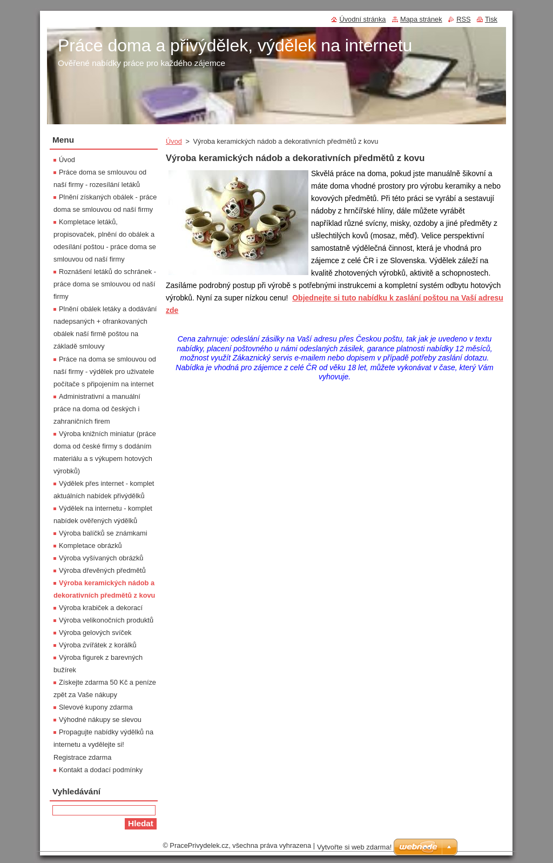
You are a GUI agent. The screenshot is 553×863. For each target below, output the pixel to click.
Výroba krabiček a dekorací (101, 608)
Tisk (491, 19)
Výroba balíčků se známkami (103, 533)
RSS (463, 19)
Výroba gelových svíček (95, 632)
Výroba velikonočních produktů (106, 620)
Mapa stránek (421, 19)
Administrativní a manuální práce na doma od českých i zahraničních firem (96, 408)
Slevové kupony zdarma (96, 707)
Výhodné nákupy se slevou (100, 719)
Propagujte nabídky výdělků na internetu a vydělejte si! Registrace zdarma (103, 744)
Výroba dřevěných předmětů (102, 570)
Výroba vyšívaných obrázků (101, 558)
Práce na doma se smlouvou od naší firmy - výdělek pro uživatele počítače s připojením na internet (104, 371)
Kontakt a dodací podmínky (101, 770)
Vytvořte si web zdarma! (354, 847)
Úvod (174, 141)
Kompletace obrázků (90, 545)
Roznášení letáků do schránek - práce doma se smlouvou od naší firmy (104, 283)
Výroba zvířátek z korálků (98, 645)
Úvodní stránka (362, 19)
